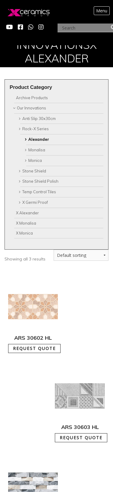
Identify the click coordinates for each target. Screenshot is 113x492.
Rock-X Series (35, 128)
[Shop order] (81, 255)
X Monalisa (26, 223)
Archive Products (32, 97)
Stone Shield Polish (40, 181)
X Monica (24, 233)
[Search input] (85, 28)
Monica (35, 160)
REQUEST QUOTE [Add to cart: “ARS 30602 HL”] (34, 348)
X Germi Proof (35, 202)
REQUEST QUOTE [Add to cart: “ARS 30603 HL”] (81, 437)
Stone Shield (34, 171)
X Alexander (27, 212)
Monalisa (36, 149)
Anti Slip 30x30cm (39, 118)
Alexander (38, 139)
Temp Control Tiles (39, 191)
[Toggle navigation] (101, 11)
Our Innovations (31, 108)
